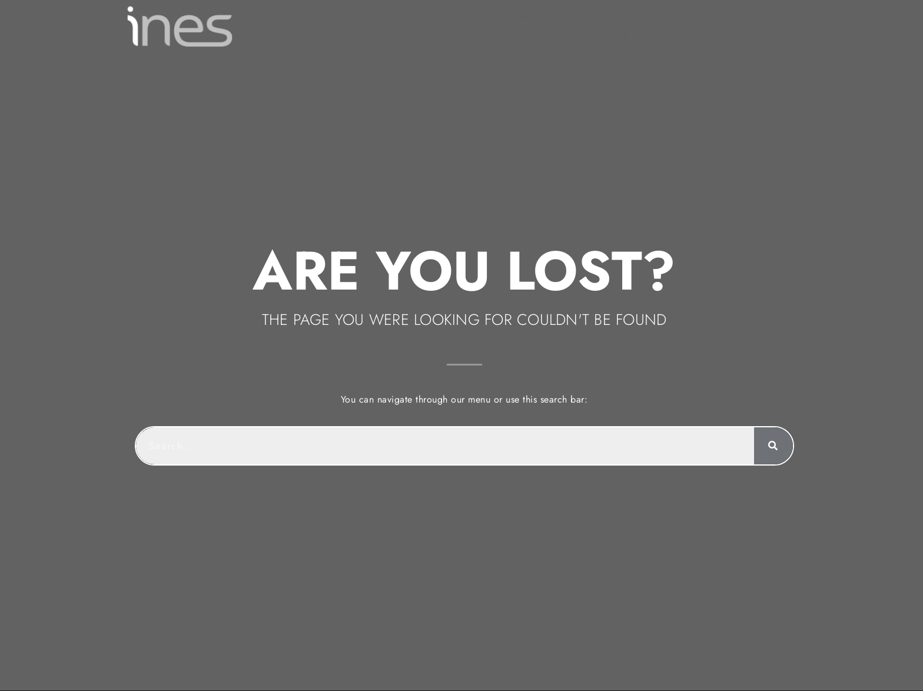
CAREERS (594, 26)
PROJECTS (423, 26)
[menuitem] (709, 26)
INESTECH (485, 26)
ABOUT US (288, 26)
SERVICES (356, 25)
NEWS (541, 26)
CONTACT (655, 26)
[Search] (770, 433)
